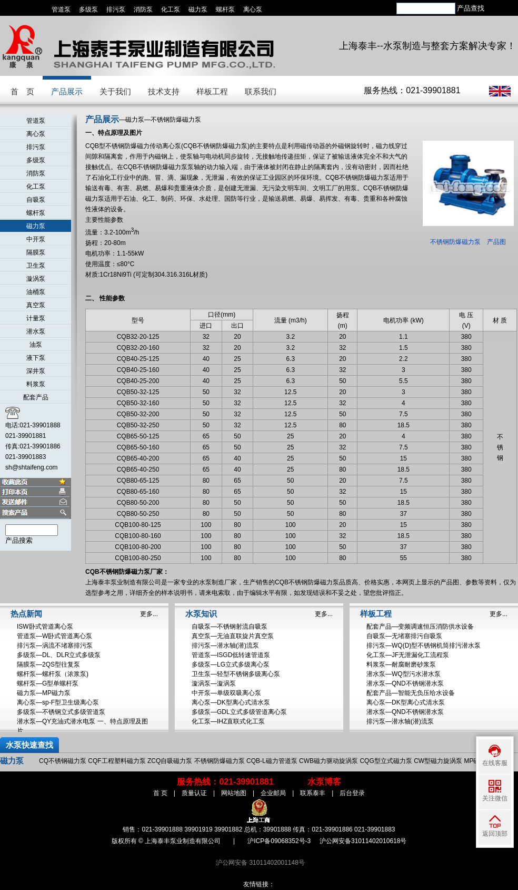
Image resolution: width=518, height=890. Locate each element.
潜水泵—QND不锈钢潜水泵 (405, 683)
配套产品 (35, 397)
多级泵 (88, 9)
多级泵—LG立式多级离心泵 (231, 664)
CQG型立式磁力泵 (386, 761)
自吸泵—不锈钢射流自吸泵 (229, 626)
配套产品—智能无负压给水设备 (410, 693)
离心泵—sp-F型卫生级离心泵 (58, 702)
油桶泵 (35, 292)
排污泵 (115, 9)
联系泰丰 (312, 793)
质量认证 (194, 793)
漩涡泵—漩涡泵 (214, 683)
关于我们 (115, 91)
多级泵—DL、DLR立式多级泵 (59, 655)
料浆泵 (35, 384)
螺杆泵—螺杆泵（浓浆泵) (52, 674)
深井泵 (35, 371)
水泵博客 (324, 781)
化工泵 (170, 9)
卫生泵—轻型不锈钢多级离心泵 (236, 674)
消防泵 (143, 9)
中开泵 (35, 239)
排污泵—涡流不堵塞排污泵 (55, 645)
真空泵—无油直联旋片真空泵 (233, 636)
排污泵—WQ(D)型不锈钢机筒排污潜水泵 (423, 645)
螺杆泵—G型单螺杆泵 (47, 683)
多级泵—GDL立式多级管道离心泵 (239, 712)
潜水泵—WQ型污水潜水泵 (403, 674)
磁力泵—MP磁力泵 (44, 693)
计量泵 (35, 318)
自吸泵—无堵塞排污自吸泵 (404, 636)
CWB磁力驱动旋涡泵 (328, 761)
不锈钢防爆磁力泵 (219, 761)
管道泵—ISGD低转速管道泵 (231, 655)
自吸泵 (35, 199)
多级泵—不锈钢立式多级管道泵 (61, 712)
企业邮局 (273, 793)
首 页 (22, 91)
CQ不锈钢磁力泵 (62, 761)
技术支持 (164, 91)
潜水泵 (35, 331)
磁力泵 (197, 9)
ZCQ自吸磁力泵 (169, 761)
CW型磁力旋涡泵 (438, 761)
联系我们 (260, 91)
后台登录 (352, 793)
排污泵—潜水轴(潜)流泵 (225, 645)
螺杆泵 (225, 9)
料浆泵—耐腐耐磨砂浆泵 (401, 664)
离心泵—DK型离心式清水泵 (231, 702)
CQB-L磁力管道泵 (271, 761)
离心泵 (252, 9)
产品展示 (67, 91)
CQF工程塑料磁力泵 (116, 761)
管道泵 (61, 9)
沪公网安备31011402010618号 (363, 841)
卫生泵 (35, 265)
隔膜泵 (35, 252)
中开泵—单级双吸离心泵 (226, 693)
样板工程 (212, 91)
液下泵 (35, 357)
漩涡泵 (35, 278)
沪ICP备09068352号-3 (279, 841)
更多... (149, 614)
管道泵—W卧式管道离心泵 (54, 636)
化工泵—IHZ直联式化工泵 (228, 721)
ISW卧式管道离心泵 (45, 626)
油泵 (35, 344)
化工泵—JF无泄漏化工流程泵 (407, 655)
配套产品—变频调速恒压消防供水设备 (420, 626)
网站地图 (233, 793)
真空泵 (35, 305)
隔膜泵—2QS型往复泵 (48, 664)
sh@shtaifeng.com (31, 467)
